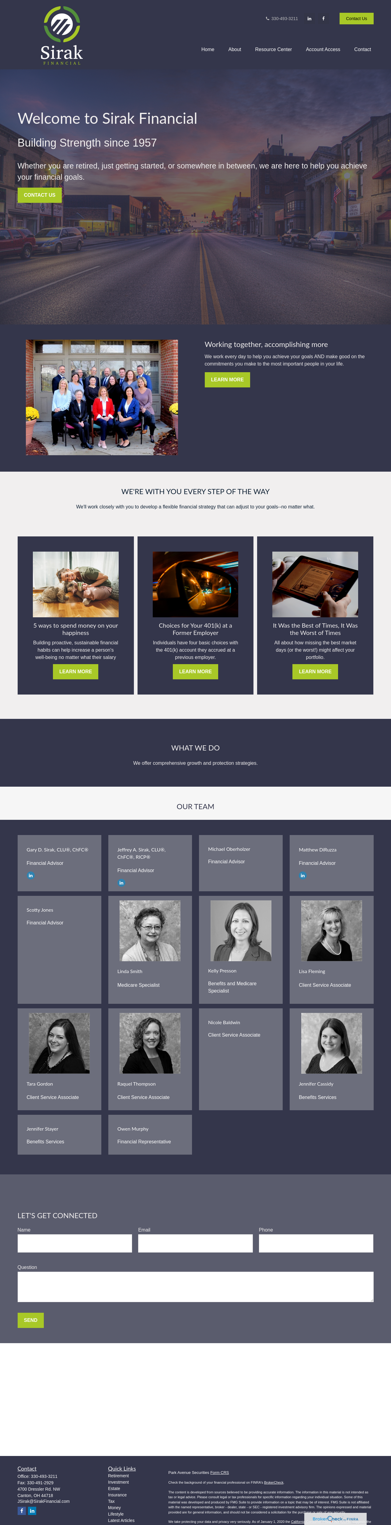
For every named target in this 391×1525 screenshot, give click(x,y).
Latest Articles (121, 1520)
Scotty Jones (40, 910)
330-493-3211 (281, 18)
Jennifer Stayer (42, 1129)
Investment (118, 1482)
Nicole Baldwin (224, 1022)
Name (24, 1229)
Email (144, 1229)
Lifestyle (116, 1514)
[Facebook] (323, 18)
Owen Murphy (132, 1129)
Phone (266, 1229)
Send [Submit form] (30, 1320)
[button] (208, 49)
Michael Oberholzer (229, 849)
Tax (111, 1501)
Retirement (118, 1475)
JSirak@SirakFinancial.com (44, 1501)
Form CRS (219, 1472)
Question (27, 1267)
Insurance (117, 1494)
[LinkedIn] (309, 18)
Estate (114, 1488)
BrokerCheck (274, 1482)
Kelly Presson (222, 970)
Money (114, 1507)
